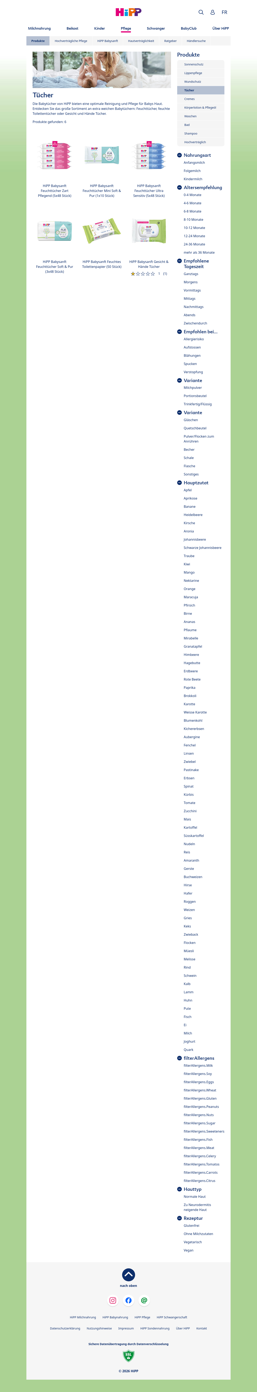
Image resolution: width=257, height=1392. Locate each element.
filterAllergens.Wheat (200, 1090)
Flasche (189, 466)
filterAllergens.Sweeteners (204, 1131)
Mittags (190, 298)
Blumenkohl (193, 720)
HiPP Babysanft (107, 41)
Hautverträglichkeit (141, 41)
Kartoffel (190, 827)
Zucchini (190, 811)
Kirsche (189, 523)
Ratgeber (170, 41)
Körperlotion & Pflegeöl (200, 107)
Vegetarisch (193, 1242)
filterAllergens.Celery (200, 1156)
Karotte (189, 704)
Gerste (189, 868)
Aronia (189, 531)
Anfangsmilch (194, 162)
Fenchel (190, 745)
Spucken (190, 363)
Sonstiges (191, 474)
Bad (187, 125)
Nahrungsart (197, 155)
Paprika (190, 687)
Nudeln (189, 844)
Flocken (190, 942)
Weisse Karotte (195, 712)
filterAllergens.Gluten (200, 1098)
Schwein (190, 975)
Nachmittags (194, 306)
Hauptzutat (196, 483)
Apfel (188, 490)
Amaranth (191, 860)
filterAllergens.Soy (198, 1073)
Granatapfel (193, 646)
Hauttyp (193, 1189)
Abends (189, 315)
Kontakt (201, 1328)
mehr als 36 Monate (199, 252)
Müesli (189, 951)
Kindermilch (193, 179)
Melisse (189, 959)
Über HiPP (183, 1328)
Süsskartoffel (194, 835)
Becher (189, 449)
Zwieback (191, 934)
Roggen (190, 901)
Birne (188, 613)
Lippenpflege (193, 73)
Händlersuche (196, 41)
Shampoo (190, 133)
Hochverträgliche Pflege (71, 41)
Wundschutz (192, 82)
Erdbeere (191, 671)
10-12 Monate (194, 227)
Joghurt (189, 1041)
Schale (189, 457)
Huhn (188, 1000)
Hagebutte (192, 663)
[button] (201, 12)
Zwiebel (190, 761)
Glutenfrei (191, 1225)
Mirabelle (191, 638)
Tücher (189, 90)
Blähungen (192, 355)
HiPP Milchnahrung (83, 1317)
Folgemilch (192, 170)
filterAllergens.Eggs (199, 1082)
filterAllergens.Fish (198, 1139)
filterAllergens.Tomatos (201, 1164)
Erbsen (189, 778)
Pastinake (191, 770)
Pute (187, 1008)
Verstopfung (193, 372)
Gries (188, 918)
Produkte (38, 41)
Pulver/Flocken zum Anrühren (199, 439)
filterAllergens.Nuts (199, 1115)
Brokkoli (190, 696)
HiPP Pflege (142, 1317)
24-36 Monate (194, 244)
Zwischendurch (195, 323)
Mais (187, 819)
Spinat (188, 786)
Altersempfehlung (203, 187)
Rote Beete (192, 679)
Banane (190, 506)
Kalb (187, 984)
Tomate (189, 803)
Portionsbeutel (195, 396)
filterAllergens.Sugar (200, 1123)
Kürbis (189, 794)
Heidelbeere (193, 514)
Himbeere (191, 654)
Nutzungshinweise (99, 1328)
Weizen (189, 909)
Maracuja (191, 597)
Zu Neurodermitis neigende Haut (197, 1207)
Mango (189, 572)
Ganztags (191, 274)
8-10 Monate (193, 219)
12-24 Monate (194, 236)
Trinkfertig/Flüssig (198, 404)
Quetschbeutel (195, 428)
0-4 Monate (192, 195)
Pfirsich (189, 605)
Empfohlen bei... (201, 332)
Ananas (189, 621)
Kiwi (187, 564)
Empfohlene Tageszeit (196, 263)
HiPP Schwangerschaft (172, 1317)
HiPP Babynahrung (115, 1317)
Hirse (188, 885)
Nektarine (191, 580)
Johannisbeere (195, 539)
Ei (185, 1025)
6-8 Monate (192, 211)
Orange (190, 589)
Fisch (188, 1016)
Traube (189, 556)
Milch (188, 1033)
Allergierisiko (194, 339)
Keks (187, 926)
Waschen (190, 116)
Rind (187, 967)
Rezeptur (193, 1218)
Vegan (188, 1250)
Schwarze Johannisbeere (203, 547)
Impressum (126, 1328)
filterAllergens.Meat (199, 1148)
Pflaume (190, 630)
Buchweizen (193, 877)
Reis (187, 852)
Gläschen (191, 420)
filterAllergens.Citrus (199, 1180)
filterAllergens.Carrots (201, 1172)
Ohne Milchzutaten (198, 1234)
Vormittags (192, 290)
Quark (188, 1049)
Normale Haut (195, 1196)
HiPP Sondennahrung (154, 1328)
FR (224, 12)
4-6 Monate (192, 203)
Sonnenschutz (193, 64)
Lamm (188, 992)
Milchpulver (193, 387)
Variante (193, 380)
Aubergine (192, 737)
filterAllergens (199, 1058)
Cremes (189, 99)
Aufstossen (192, 347)
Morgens (191, 282)
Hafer (188, 893)
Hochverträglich (195, 142)
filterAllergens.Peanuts (201, 1106)
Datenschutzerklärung (65, 1328)
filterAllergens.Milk (198, 1065)
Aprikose (190, 498)
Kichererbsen (194, 728)
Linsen (189, 753)
